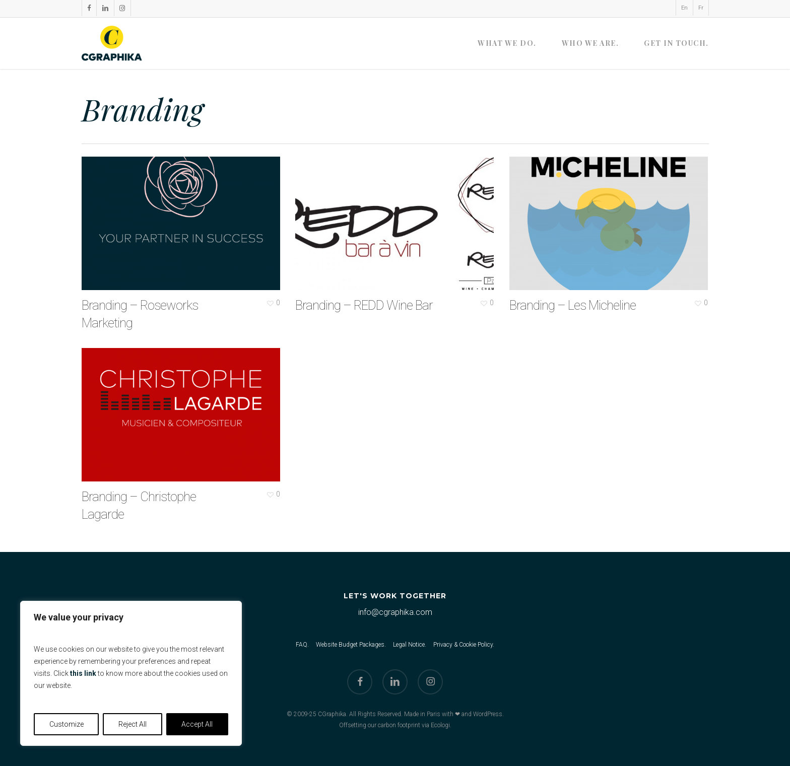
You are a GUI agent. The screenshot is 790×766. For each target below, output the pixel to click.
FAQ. (302, 644)
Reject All (132, 724)
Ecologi (440, 725)
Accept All (197, 724)
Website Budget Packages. (351, 644)
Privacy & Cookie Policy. (463, 644)
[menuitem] (684, 8)
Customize (66, 724)
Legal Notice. (409, 644)
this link (83, 673)
